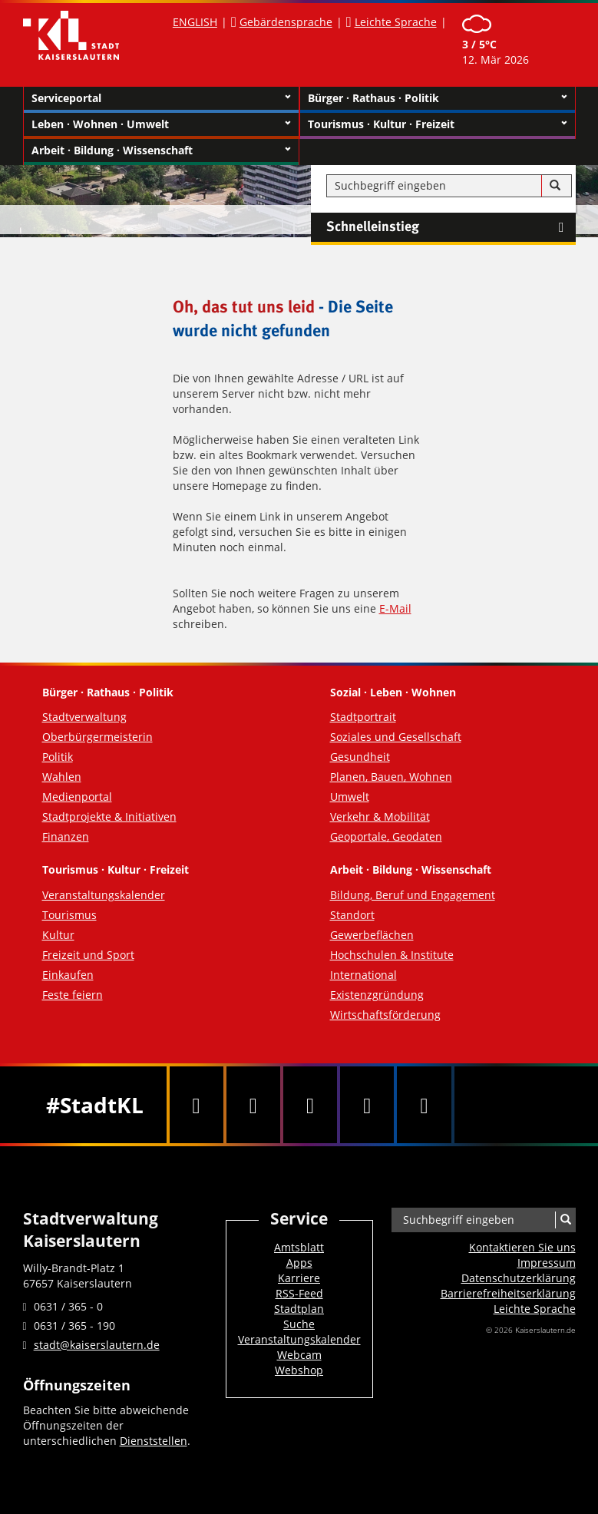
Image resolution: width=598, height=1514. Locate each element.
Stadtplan (299, 1308)
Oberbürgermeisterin (97, 736)
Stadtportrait (363, 716)
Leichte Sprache (396, 22)
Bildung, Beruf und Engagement (412, 895)
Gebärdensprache (286, 22)
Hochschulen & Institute (392, 954)
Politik (57, 756)
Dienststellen (153, 1440)
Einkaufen (68, 974)
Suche (299, 1324)
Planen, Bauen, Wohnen (391, 776)
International (363, 974)
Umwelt (349, 796)
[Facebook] (196, 1104)
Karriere (299, 1278)
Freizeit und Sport (88, 954)
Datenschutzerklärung (518, 1278)
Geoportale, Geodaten (386, 836)
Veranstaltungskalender (103, 895)
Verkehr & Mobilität (380, 816)
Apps (299, 1262)
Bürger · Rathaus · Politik (437, 98)
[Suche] (555, 185)
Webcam (299, 1354)
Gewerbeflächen (372, 934)
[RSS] (424, 1104)
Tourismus (69, 914)
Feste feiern (72, 994)
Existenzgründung (377, 994)
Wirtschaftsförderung (385, 1014)
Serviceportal (161, 98)
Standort (352, 914)
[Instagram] (367, 1104)
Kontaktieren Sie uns (522, 1247)
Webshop (299, 1370)
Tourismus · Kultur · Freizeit (437, 124)
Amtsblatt (299, 1247)
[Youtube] (310, 1104)
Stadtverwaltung (84, 716)
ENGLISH (195, 22)
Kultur (58, 934)
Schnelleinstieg (451, 227)
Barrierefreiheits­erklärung (508, 1293)
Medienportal (77, 796)
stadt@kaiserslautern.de (97, 1344)
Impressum (546, 1262)
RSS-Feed (299, 1293)
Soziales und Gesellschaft (395, 736)
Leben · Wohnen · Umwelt (161, 124)
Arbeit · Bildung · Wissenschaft (161, 150)
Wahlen (61, 776)
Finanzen (65, 836)
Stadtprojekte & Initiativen (109, 816)
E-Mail (395, 608)
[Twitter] (253, 1104)
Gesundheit (360, 756)
